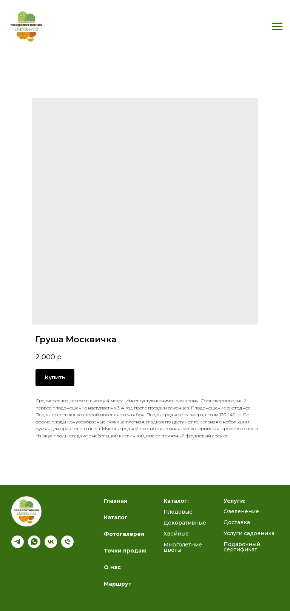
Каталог (116, 517)
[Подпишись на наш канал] (17, 546)
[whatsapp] (34, 546)
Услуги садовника (249, 533)
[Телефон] (67, 546)
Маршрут (117, 583)
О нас (112, 567)
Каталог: (176, 500)
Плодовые (178, 511)
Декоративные (185, 522)
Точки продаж (125, 550)
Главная (115, 500)
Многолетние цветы (183, 547)
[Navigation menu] (277, 26)
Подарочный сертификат (242, 547)
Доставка (237, 522)
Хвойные (176, 533)
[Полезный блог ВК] (51, 546)
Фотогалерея (124, 534)
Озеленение (241, 511)
